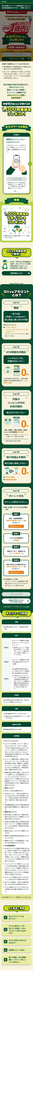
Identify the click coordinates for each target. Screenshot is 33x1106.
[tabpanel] (16, 161)
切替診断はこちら (16, 273)
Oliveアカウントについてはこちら (16, 601)
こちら (27, 607)
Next (30, 164)
